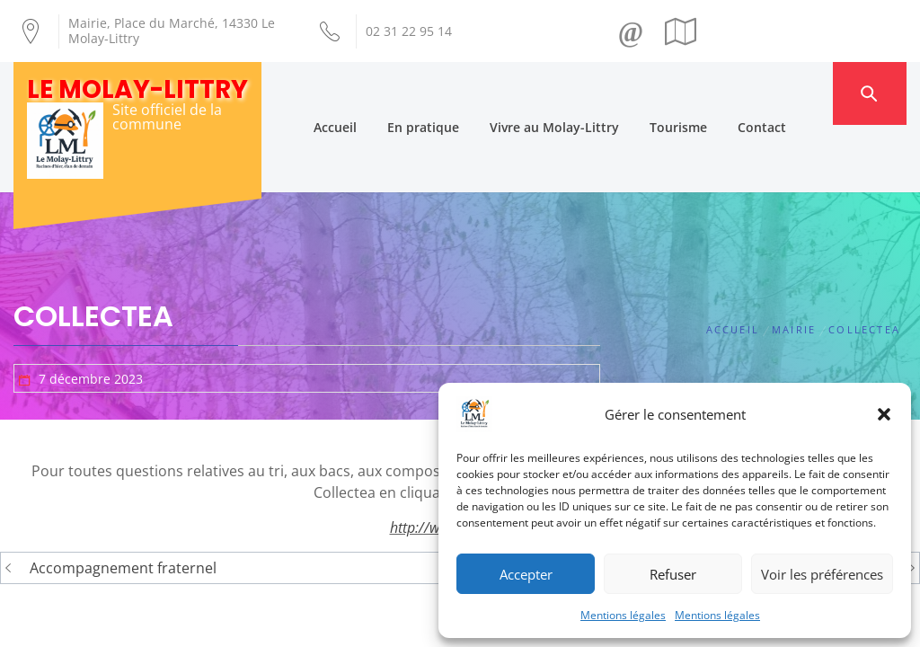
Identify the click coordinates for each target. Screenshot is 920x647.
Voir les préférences (822, 574)
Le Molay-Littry (137, 89)
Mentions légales (623, 615)
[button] (884, 414)
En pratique (456, 93)
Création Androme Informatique (295, 605)
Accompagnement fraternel (123, 501)
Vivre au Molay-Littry (587, 93)
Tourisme (711, 93)
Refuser (673, 574)
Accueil (368, 93)
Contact (795, 93)
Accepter (526, 574)
